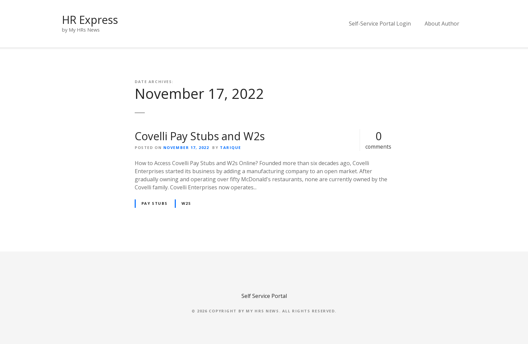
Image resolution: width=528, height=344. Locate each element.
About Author (442, 23)
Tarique (230, 147)
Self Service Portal (264, 296)
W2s (186, 203)
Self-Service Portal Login (380, 23)
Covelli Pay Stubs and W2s (200, 136)
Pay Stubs (154, 203)
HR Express (90, 19)
